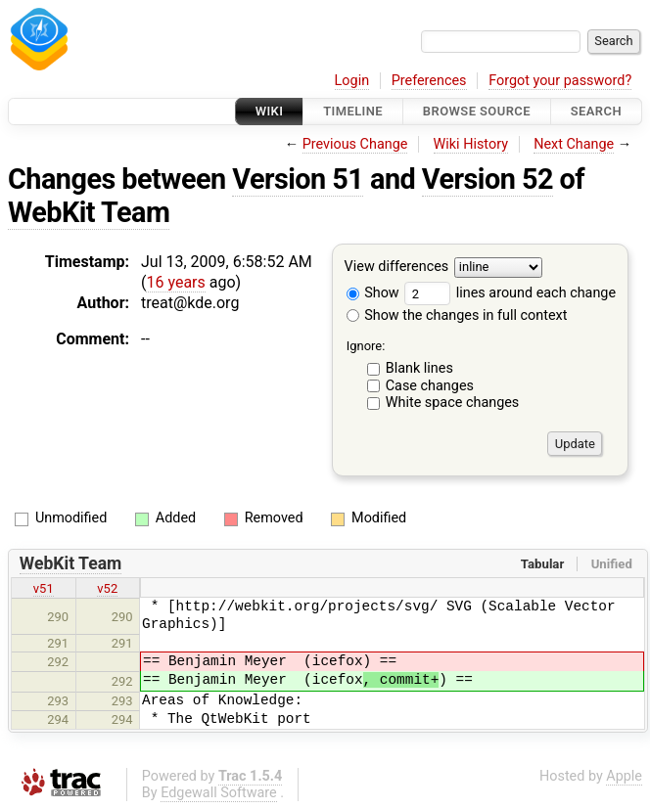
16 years (175, 282)
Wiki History (471, 144)
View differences (397, 267)
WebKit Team (88, 212)
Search (596, 111)
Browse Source (477, 111)
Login (352, 80)
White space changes (453, 402)
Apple (624, 776)
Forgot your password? (559, 80)
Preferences (429, 80)
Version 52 (487, 179)
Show (373, 293)
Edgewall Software (219, 793)
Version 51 (297, 179)
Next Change (574, 144)
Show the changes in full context (457, 315)
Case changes (430, 386)
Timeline (353, 111)
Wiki (269, 111)
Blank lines (419, 368)
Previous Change (355, 144)
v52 (107, 588)
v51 (43, 588)
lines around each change (510, 293)
